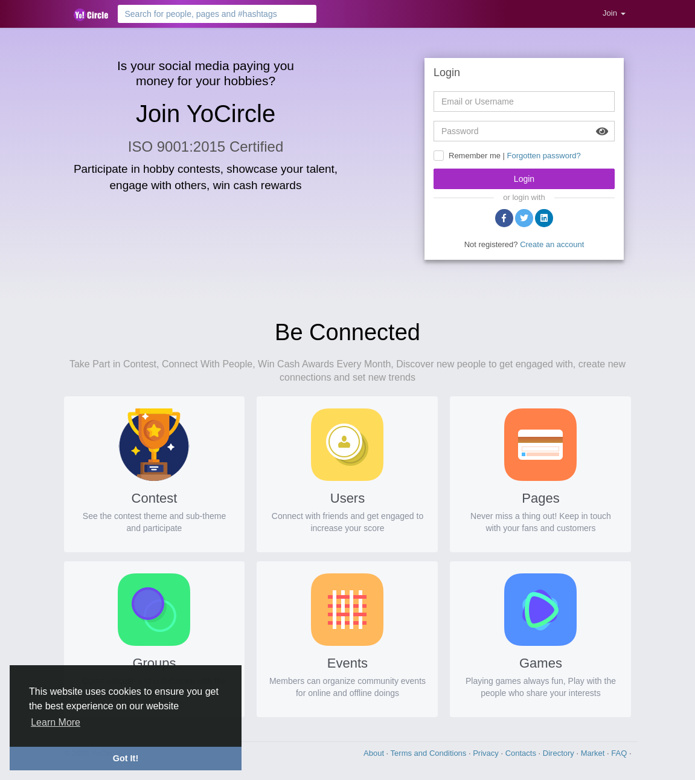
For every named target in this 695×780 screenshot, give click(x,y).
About (375, 753)
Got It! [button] (125, 758)
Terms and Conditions (430, 753)
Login (524, 179)
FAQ (620, 753)
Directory (560, 753)
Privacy (487, 753)
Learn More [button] (55, 722)
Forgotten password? (544, 155)
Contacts (522, 753)
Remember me (475, 155)
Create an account (552, 244)
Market (594, 753)
